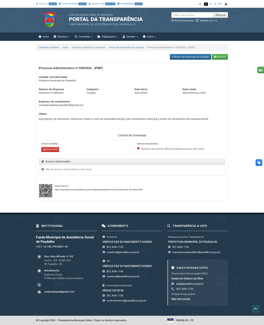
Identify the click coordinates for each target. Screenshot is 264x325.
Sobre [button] (149, 36)
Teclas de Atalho (73, 3)
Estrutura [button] (62, 36)
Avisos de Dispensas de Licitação (126, 47)
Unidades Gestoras (49, 47)
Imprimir (220, 56)
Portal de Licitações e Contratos (88, 47)
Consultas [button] (83, 36)
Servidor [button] (130, 36)
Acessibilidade (130, 3)
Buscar (221, 15)
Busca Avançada (182, 20)
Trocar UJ (46, 3)
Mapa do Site (102, 3)
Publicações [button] (107, 36)
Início (44, 36)
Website (206, 20)
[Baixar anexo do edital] (50, 149)
